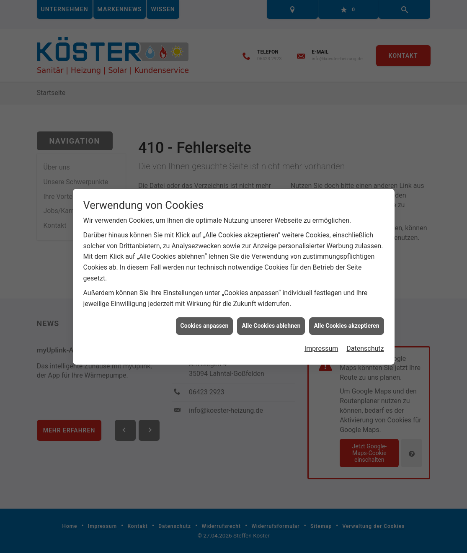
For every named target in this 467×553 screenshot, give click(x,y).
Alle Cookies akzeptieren (346, 322)
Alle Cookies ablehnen (271, 322)
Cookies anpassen (205, 322)
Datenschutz (365, 345)
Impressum (321, 345)
